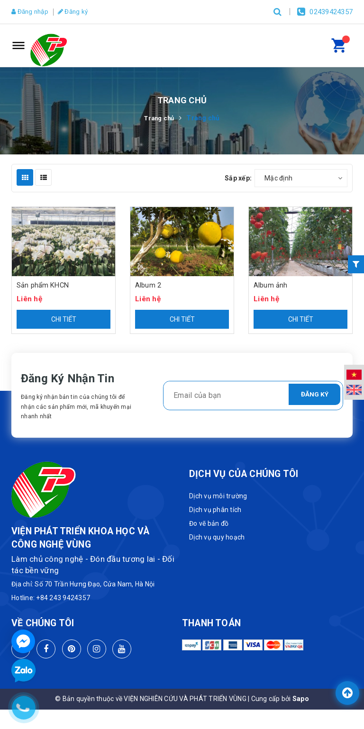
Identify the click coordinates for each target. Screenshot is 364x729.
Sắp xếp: (238, 178)
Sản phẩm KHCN (43, 285)
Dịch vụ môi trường (218, 496)
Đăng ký (79, 12)
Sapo (300, 699)
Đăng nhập (32, 12)
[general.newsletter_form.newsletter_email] (253, 396)
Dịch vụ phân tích (215, 510)
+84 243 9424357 (63, 598)
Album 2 (148, 285)
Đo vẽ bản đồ (208, 524)
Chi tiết (63, 320)
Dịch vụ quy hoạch (217, 537)
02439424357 (331, 12)
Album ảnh (270, 285)
